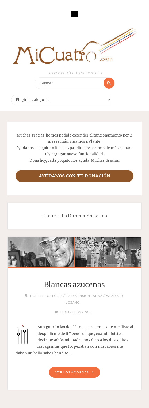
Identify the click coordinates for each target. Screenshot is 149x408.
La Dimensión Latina (84, 295)
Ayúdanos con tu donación (74, 176)
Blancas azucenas (74, 284)
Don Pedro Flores (46, 295)
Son (88, 312)
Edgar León (70, 312)
